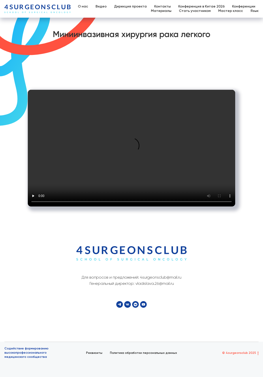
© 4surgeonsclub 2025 (240, 353)
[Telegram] (119, 304)
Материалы (161, 11)
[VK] (127, 304)
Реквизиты (94, 352)
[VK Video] (135, 304)
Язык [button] (254, 11)
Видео (101, 6)
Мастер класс (230, 11)
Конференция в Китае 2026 (201, 6)
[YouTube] (143, 304)
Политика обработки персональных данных (143, 352)
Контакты (162, 6)
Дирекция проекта (130, 6)
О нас (83, 6)
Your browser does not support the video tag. (131, 148)
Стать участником (195, 11)
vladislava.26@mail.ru (154, 284)
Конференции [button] (243, 6)
